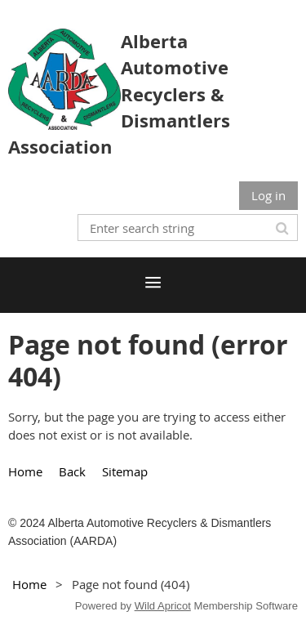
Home (25, 471)
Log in (268, 195)
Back (72, 471)
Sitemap (125, 471)
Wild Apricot (163, 606)
